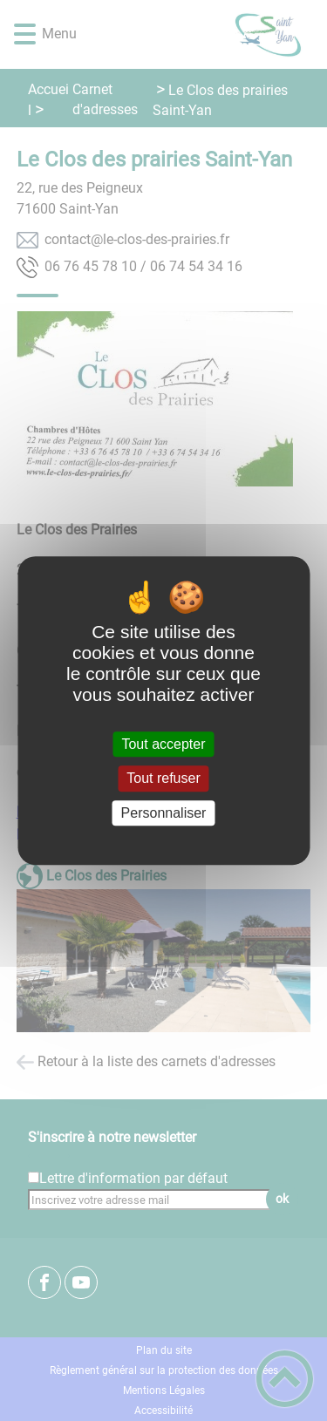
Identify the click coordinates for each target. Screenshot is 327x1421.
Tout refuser (163, 779)
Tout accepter (163, 744)
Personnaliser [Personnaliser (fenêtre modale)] (164, 813)
